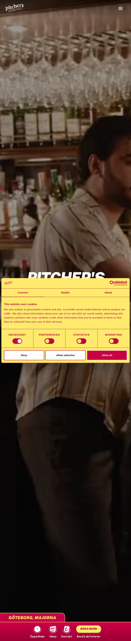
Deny (24, 355)
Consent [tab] (23, 292)
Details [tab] (65, 292)
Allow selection (65, 355)
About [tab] (108, 292)
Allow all (107, 355)
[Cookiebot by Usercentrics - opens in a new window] (112, 283)
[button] (37, 631)
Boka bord (88, 628)
